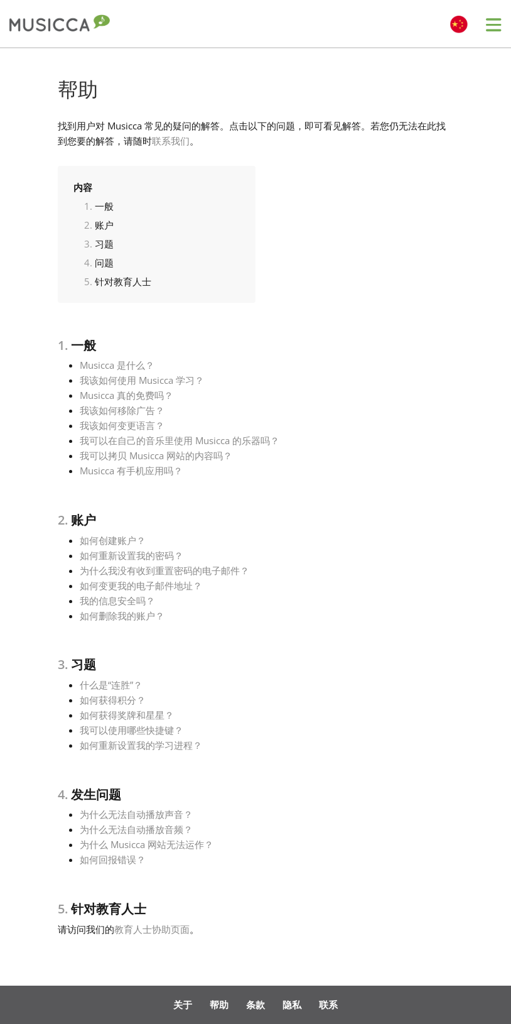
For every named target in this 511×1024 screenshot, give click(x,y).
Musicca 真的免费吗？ (126, 395)
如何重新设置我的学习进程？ (141, 745)
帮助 (219, 1004)
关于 (182, 1004)
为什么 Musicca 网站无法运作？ (146, 844)
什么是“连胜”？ (111, 684)
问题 (104, 262)
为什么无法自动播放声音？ (136, 814)
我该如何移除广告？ (122, 410)
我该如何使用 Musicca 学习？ (142, 380)
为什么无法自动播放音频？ (136, 829)
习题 (104, 243)
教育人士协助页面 (152, 929)
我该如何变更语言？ (122, 425)
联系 (328, 1004)
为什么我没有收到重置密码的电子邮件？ (164, 570)
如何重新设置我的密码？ (131, 555)
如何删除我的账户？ (122, 615)
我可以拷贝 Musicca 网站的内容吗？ (156, 455)
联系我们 (171, 140)
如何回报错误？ (113, 859)
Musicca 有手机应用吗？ (131, 470)
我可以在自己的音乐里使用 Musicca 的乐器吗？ (179, 440)
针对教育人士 (123, 281)
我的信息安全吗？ (117, 600)
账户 (104, 225)
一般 (104, 206)
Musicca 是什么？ (117, 365)
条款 (255, 1004)
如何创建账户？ (113, 540)
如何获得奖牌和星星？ (127, 715)
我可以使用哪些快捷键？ (131, 730)
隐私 (291, 1004)
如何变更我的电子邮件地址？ (141, 585)
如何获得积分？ (113, 700)
